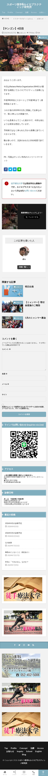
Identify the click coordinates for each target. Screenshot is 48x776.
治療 (26, 12)
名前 (4, 374)
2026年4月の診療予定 (13, 523)
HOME (6, 19)
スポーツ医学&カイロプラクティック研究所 (24, 5)
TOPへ (43, 773)
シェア (14, 773)
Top (3, 12)
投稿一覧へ (23, 267)
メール (5, 384)
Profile (10, 12)
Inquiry (20, 751)
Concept (19, 12)
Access (34, 12)
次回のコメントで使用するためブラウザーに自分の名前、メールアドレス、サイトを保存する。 (23, 407)
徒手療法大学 (17, 183)
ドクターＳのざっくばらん (23, 19)
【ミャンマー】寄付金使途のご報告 (35, 304)
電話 (33, 773)
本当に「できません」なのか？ (16, 562)
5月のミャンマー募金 (35, 318)
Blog (24, 754)
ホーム (5, 773)
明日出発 (29, 286)
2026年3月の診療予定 (13, 533)
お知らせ (42, 12)
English (38, 751)
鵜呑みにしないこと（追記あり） (17, 552)
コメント (6, 349)
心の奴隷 (8, 543)
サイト (4, 394)
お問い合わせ (30, 190)
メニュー (24, 773)
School (29, 751)
